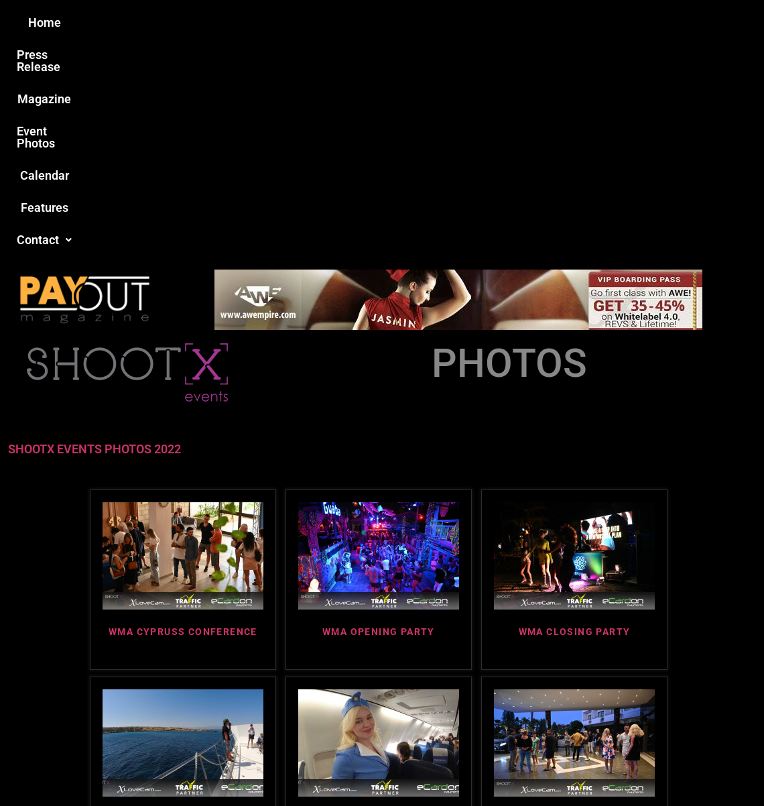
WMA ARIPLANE (379, 601)
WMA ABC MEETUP (574, 601)
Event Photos (388, 22)
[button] (607, 23)
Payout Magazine (226, 767)
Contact (607, 22)
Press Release (220, 22)
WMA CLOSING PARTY (575, 414)
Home (145, 22)
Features (536, 22)
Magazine (305, 22)
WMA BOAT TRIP (183, 601)
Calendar (468, 22)
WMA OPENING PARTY (378, 414)
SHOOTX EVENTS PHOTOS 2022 (94, 232)
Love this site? (177, 702)
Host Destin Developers (674, 767)
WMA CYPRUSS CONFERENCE (183, 414)
